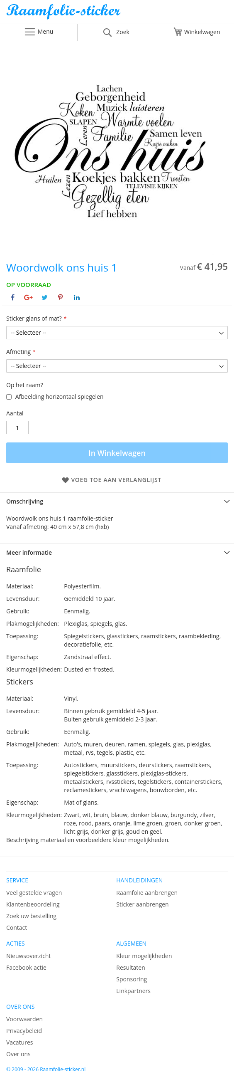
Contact (16, 927)
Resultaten (130, 967)
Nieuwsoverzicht (28, 956)
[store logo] (117, 14)
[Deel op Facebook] (13, 297)
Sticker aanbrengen (142, 904)
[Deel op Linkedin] (77, 297)
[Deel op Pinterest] (60, 297)
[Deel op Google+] (28, 297)
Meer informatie (29, 552)
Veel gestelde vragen (34, 893)
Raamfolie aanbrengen (147, 893)
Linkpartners (133, 991)
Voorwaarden (24, 1019)
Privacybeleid (24, 1031)
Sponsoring (131, 979)
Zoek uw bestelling (31, 916)
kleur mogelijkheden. (141, 840)
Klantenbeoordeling (33, 904)
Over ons (18, 1054)
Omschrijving (24, 501)
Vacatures (19, 1042)
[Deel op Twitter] (44, 297)
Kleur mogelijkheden (144, 956)
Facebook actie (26, 967)
